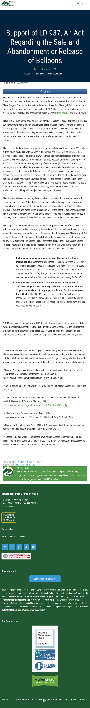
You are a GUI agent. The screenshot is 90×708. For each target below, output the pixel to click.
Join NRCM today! (50, 479)
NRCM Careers (7, 536)
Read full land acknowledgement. (30, 610)
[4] (68, 265)
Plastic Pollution (31, 73)
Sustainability (46, 73)
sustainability (30, 465)
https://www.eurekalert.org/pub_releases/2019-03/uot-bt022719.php (35, 405)
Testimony (57, 73)
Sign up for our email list (45, 578)
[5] (30, 294)
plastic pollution (62, 113)
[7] (22, 327)
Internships (20, 536)
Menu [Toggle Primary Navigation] (81, 3)
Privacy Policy (7, 529)
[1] (59, 163)
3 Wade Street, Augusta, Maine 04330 (17, 500)
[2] (15, 171)
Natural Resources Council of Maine (8, 5)
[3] (20, 244)
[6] (4, 425)
